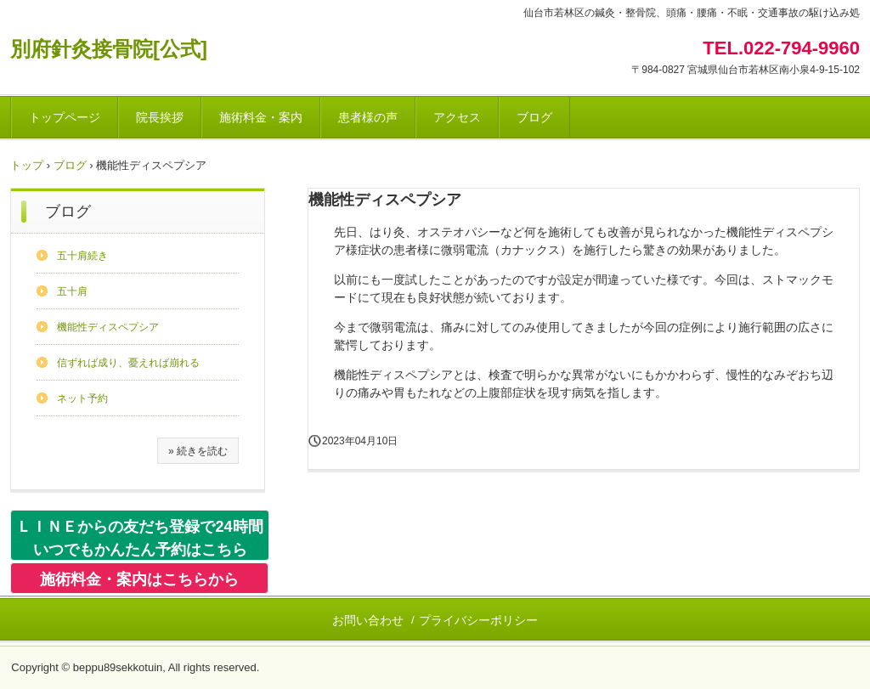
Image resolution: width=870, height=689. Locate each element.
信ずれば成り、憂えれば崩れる (128, 363)
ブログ (534, 117)
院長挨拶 (160, 117)
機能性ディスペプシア (108, 327)
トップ (26, 165)
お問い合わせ (368, 620)
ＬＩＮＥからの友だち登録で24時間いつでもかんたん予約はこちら (139, 538)
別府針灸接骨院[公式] (108, 48)
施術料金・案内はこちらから (139, 579)
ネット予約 (82, 398)
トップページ (64, 117)
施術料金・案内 (260, 117)
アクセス (457, 117)
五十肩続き (82, 256)
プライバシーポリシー (478, 620)
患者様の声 (368, 117)
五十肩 (72, 291)
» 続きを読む (198, 451)
